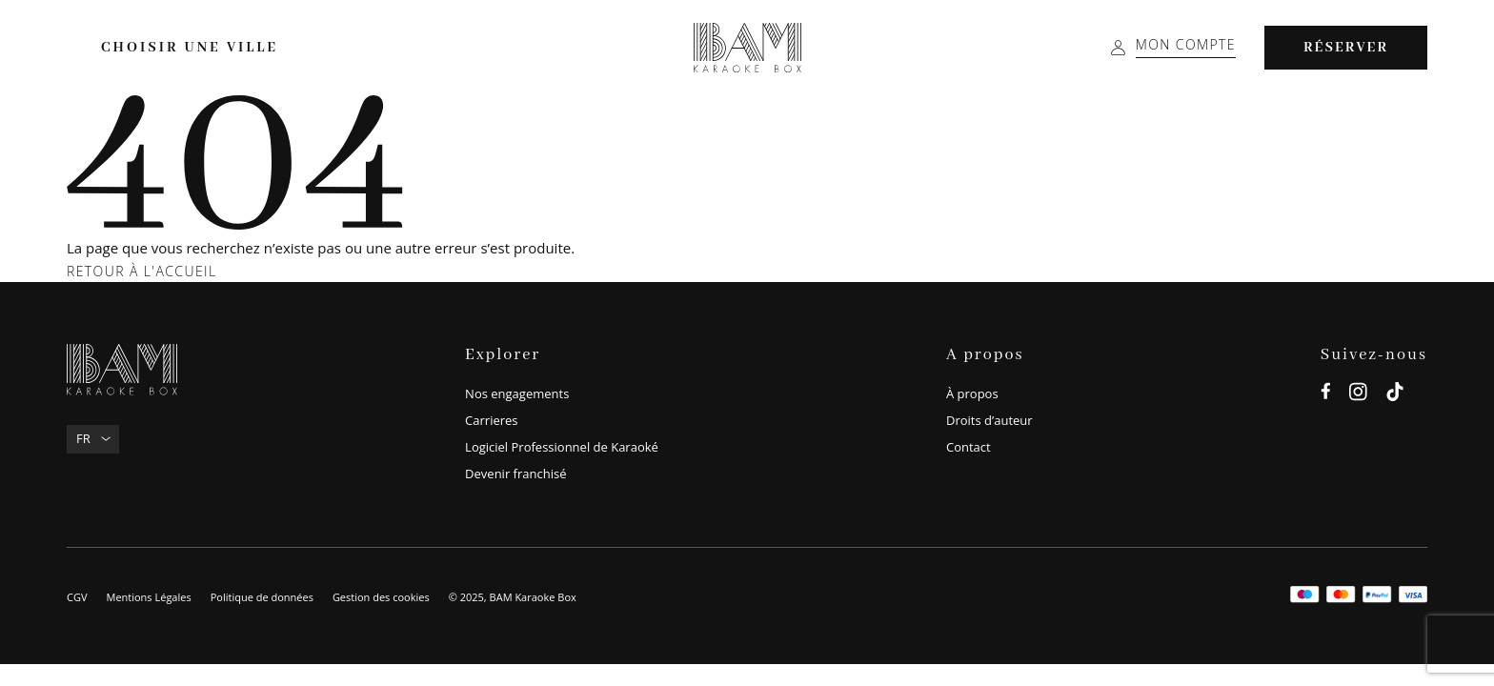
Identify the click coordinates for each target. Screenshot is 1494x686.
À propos (972, 393)
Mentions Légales (148, 597)
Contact (968, 446)
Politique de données (262, 597)
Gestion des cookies (381, 597)
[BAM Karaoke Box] (747, 47)
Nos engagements (517, 393)
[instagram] (1358, 395)
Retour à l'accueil (142, 271)
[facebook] (1325, 395)
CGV (77, 597)
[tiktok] (1394, 395)
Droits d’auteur (989, 420)
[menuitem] (93, 439)
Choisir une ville (189, 47)
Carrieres (491, 420)
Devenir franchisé (515, 473)
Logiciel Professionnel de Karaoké (561, 446)
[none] (93, 439)
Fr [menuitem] (83, 439)
